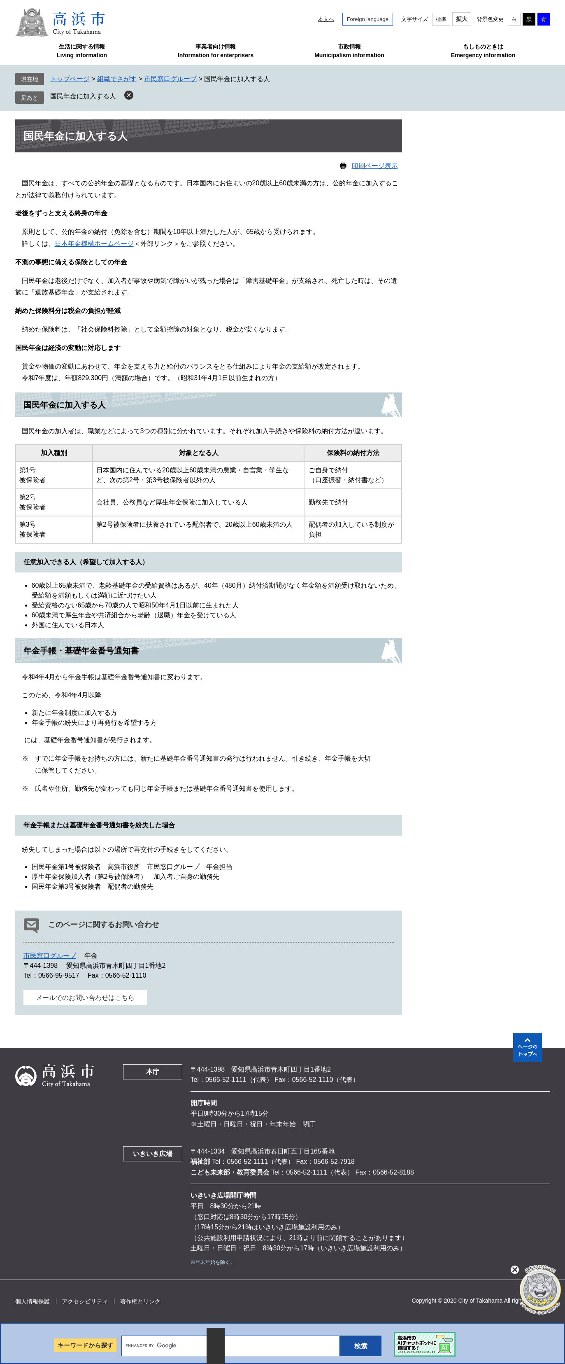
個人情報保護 (32, 1301)
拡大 (461, 19)
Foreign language (367, 19)
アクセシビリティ (85, 1301)
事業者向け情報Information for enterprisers (215, 50)
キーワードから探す (85, 1345)
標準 (441, 19)
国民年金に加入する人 (83, 96)
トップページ (70, 78)
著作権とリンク (140, 1301)
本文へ (326, 19)
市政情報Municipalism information (349, 50)
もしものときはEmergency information (483, 50)
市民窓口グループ (170, 78)
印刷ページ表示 (375, 165)
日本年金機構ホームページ (94, 243)
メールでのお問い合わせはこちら (85, 997)
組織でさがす (117, 78)
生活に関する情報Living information (82, 50)
